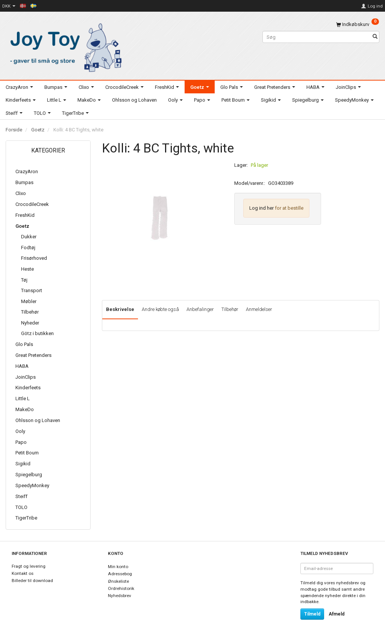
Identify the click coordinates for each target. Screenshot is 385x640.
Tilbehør (229, 309)
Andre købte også (160, 309)
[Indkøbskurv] (357, 24)
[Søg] (375, 37)
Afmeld (336, 614)
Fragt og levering (28, 566)
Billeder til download (32, 580)
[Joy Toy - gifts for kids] (64, 46)
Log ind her (261, 208)
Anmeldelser (259, 309)
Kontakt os (22, 573)
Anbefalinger (200, 309)
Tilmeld (312, 614)
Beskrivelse (120, 309)
